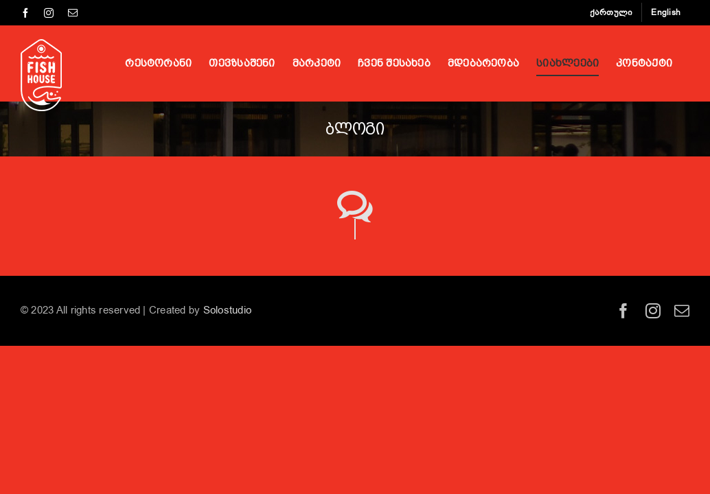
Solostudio (227, 310)
